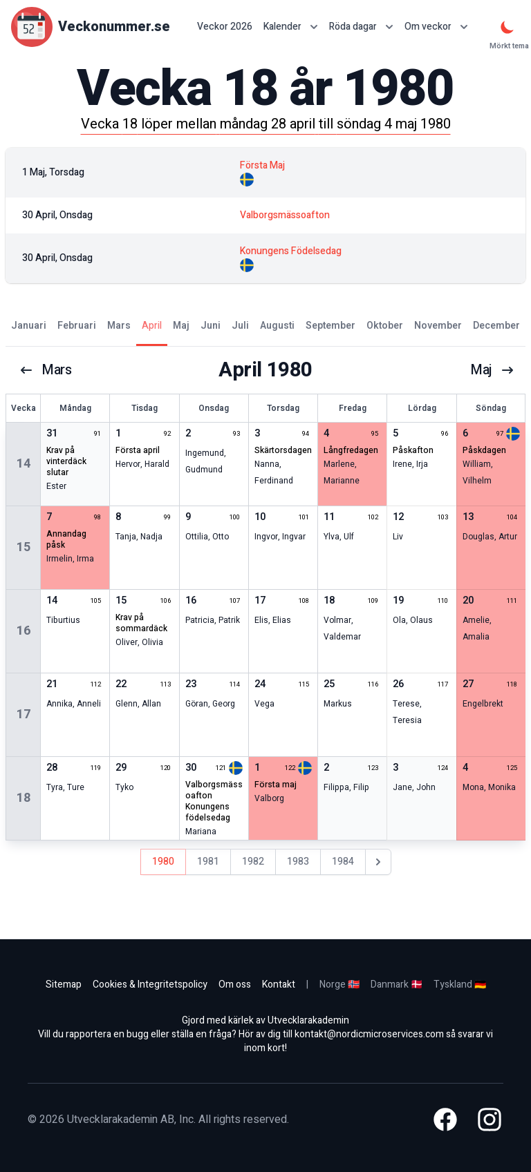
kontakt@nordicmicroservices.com (369, 1034)
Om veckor (436, 26)
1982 (253, 861)
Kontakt (278, 984)
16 (23, 631)
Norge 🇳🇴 (339, 984)
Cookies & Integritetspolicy (150, 984)
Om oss (234, 984)
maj (492, 370)
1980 (163, 861)
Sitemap (64, 984)
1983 (298, 861)
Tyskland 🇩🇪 (460, 984)
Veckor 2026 (224, 27)
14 (23, 463)
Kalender (290, 26)
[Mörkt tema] (507, 27)
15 (23, 547)
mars (45, 370)
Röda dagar (361, 26)
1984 (343, 861)
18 (23, 798)
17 (23, 714)
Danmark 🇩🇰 (396, 984)
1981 (208, 861)
